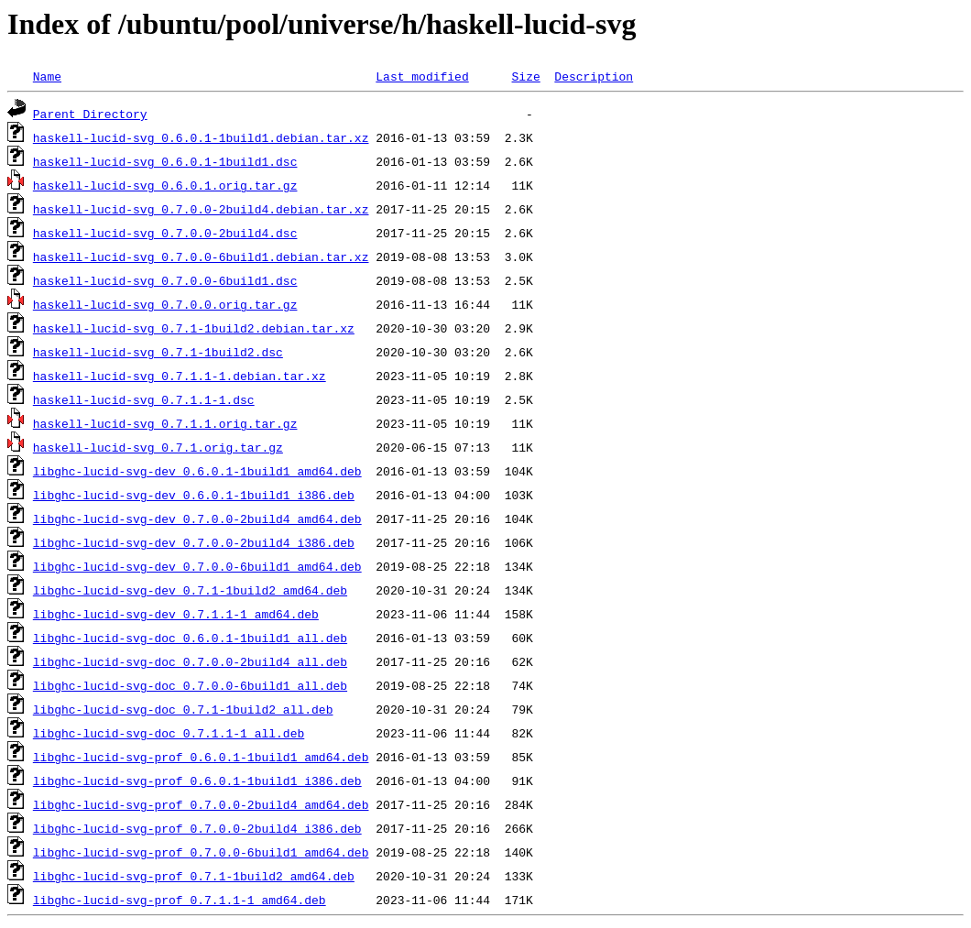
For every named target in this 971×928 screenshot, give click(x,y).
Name (47, 76)
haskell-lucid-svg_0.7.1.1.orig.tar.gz (165, 423)
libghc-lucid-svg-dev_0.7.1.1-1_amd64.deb (176, 614)
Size (525, 76)
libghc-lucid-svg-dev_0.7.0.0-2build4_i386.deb (194, 542)
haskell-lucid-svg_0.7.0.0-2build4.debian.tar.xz (201, 209)
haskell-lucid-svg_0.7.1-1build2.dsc (158, 352)
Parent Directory (90, 113)
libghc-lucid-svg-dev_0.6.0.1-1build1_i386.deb (194, 494)
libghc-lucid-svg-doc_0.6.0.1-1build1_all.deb (190, 637)
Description (593, 76)
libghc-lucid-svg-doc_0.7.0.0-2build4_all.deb (190, 661)
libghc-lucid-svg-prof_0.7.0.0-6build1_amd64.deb (201, 852)
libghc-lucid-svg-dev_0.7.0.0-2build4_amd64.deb (197, 518)
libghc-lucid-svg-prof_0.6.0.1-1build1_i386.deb (197, 780)
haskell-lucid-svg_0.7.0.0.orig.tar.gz (165, 304)
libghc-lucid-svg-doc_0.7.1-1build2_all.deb (183, 709)
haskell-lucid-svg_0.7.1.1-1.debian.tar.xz (179, 375)
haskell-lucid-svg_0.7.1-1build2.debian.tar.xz (194, 328)
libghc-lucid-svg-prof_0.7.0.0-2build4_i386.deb (197, 828)
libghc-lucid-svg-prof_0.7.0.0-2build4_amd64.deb (201, 804)
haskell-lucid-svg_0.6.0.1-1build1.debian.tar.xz (201, 137)
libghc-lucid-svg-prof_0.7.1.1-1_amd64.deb (179, 899)
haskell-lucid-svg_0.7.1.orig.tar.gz (158, 447)
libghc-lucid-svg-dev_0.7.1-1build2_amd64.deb (190, 590)
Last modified (422, 76)
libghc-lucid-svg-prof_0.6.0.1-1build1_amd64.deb (201, 756)
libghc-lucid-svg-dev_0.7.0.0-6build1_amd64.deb (197, 566)
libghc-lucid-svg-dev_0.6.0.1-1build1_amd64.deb (197, 471)
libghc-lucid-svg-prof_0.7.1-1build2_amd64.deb (194, 876)
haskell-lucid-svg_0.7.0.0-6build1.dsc (165, 280)
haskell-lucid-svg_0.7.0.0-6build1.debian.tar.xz (201, 256)
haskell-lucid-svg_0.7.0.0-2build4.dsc (165, 232)
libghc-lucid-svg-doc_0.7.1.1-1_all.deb (168, 733)
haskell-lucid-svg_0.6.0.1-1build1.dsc (165, 161)
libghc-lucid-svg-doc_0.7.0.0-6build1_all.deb (190, 685)
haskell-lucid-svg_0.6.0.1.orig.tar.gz (165, 185)
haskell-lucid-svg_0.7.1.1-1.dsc (144, 399)
